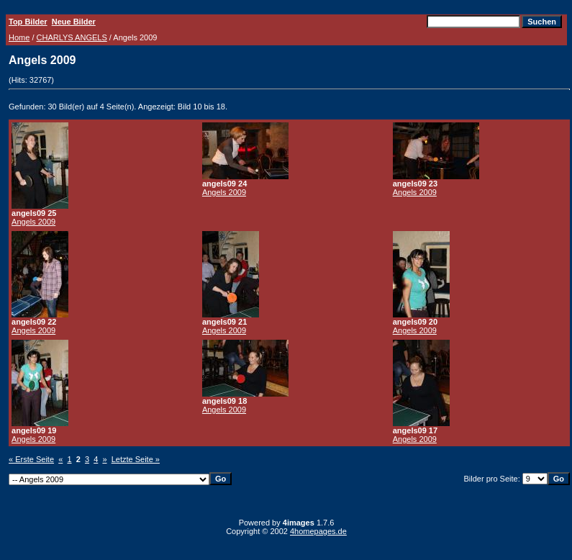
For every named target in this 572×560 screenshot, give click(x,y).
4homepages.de (318, 531)
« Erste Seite (31, 459)
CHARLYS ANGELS (72, 37)
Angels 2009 (33, 221)
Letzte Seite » (136, 459)
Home (19, 37)
